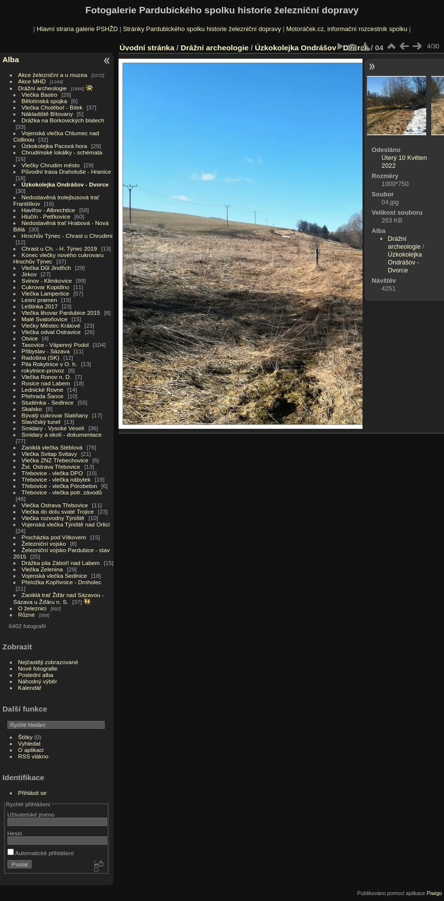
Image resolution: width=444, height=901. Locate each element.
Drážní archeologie (42, 88)
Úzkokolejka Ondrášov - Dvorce (65, 184)
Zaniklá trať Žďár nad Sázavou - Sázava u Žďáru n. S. (58, 598)
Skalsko (32, 409)
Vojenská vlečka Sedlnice (54, 575)
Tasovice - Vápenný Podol (55, 344)
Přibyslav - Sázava (46, 351)
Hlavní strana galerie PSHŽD (77, 29)
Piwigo (434, 893)
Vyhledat (29, 743)
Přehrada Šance (43, 396)
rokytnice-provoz (43, 370)
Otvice (30, 338)
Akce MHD (32, 81)
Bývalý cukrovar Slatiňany (55, 415)
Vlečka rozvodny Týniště (53, 518)
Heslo (14, 833)
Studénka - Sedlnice (48, 402)
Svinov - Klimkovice (47, 280)
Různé (26, 614)
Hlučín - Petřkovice (46, 216)
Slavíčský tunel (41, 421)
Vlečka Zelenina (42, 569)
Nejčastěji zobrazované (48, 662)
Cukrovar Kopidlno (46, 287)
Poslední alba (35, 675)
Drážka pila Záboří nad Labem (61, 563)
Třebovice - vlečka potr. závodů (62, 492)
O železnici (32, 608)
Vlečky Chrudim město (51, 165)
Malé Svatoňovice (45, 319)
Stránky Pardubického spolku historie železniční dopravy (202, 29)
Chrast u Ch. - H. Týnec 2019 (59, 248)
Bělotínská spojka (44, 101)
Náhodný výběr (37, 681)
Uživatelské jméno (30, 814)
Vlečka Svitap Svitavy (49, 453)
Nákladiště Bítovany (47, 114)
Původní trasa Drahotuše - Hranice (66, 171)
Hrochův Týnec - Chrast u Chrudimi (67, 235)
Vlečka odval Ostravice (51, 332)
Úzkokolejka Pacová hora (54, 146)
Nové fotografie (38, 668)
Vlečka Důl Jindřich (46, 267)
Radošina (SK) (41, 357)
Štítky (25, 737)
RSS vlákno (33, 756)
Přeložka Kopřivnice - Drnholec (62, 582)
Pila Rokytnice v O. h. (49, 364)
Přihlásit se (32, 792)
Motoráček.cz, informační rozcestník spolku (346, 29)
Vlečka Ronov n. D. (47, 377)
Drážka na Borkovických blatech (63, 120)
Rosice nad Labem (46, 383)
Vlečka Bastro (40, 94)
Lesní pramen (39, 300)
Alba (10, 59)
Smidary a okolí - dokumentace (62, 434)
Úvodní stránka (147, 47)
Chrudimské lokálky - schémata (62, 152)
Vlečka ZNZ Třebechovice (55, 460)
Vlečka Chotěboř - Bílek (52, 107)
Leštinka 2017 (40, 306)
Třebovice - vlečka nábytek (56, 479)
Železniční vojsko (45, 543)
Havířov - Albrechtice (49, 210)
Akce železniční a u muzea (52, 75)
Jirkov (29, 274)
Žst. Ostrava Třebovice (51, 466)
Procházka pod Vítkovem (54, 537)
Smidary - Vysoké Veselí (53, 428)
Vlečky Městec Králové (51, 325)
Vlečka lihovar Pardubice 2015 (61, 312)
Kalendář (29, 687)
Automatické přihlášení (40, 853)
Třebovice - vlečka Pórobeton (59, 486)
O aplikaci (31, 750)
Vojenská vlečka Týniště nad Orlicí (66, 524)
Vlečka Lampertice (46, 293)
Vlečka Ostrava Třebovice (55, 505)
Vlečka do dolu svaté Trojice (58, 511)
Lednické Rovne (42, 389)
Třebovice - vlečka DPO (52, 473)
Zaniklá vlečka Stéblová (52, 447)
